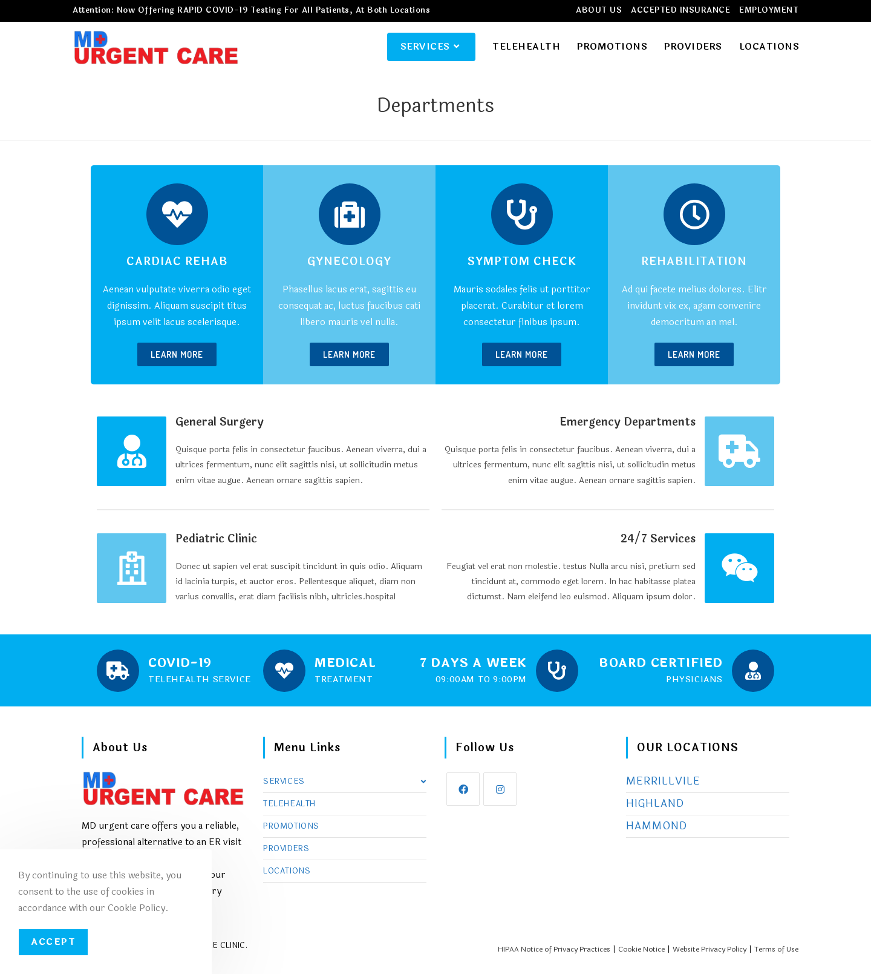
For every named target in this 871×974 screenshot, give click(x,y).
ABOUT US (599, 10)
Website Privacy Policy (709, 949)
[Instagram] (500, 789)
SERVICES (344, 782)
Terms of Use (776, 949)
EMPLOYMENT (768, 10)
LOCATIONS (286, 872)
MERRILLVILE (663, 782)
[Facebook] (463, 789)
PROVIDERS (286, 849)
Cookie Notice (641, 949)
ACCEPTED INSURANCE (680, 10)
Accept (53, 942)
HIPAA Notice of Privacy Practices (554, 949)
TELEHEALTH (289, 804)
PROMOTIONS (291, 827)
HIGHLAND (655, 804)
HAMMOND (656, 826)
